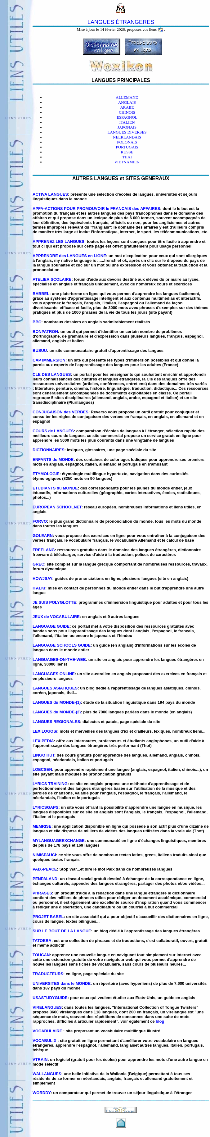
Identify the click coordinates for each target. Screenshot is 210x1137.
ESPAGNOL (127, 117)
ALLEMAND (127, 97)
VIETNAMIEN (127, 162)
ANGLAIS (127, 102)
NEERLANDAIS (127, 137)
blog (160, 1021)
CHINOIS (127, 112)
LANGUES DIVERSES (126, 132)
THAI (127, 157)
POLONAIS (127, 142)
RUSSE (127, 152)
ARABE (127, 107)
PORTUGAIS (127, 147)
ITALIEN (127, 122)
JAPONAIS (127, 127)
